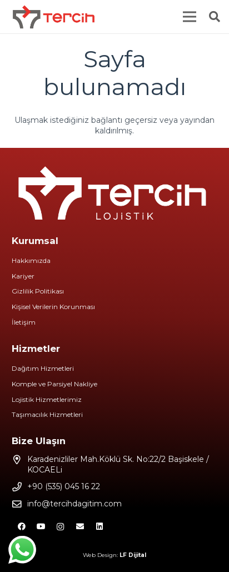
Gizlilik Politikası (38, 291)
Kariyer (23, 276)
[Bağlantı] (53, 17)
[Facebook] (21, 526)
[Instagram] (60, 526)
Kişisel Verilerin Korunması (53, 306)
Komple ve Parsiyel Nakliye (54, 384)
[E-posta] (79, 526)
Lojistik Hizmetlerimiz (47, 399)
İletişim (24, 322)
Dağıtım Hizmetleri (43, 368)
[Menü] (189, 17)
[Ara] (214, 16)
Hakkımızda (31, 260)
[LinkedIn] (99, 526)
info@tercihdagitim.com (74, 504)
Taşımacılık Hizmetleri (47, 414)
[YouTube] (41, 526)
